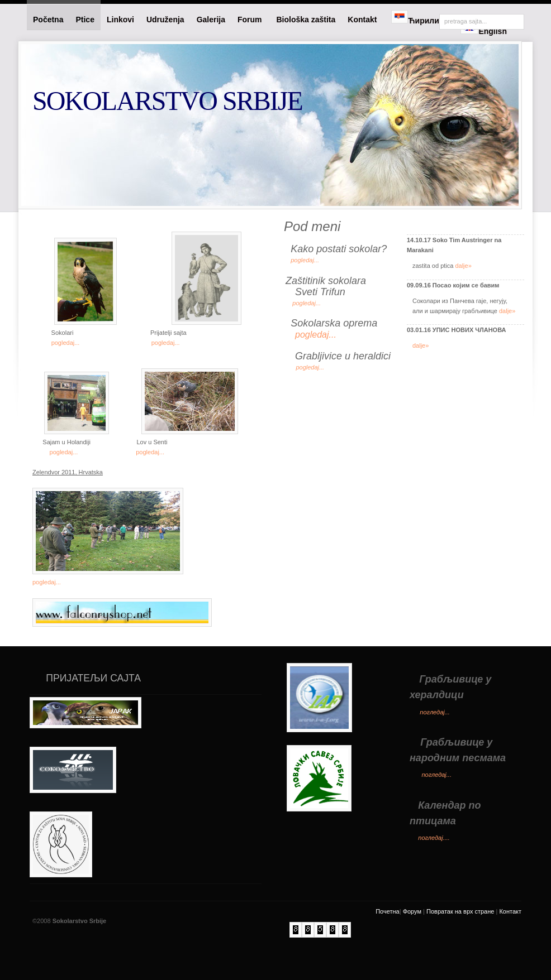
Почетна (388, 911)
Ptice (84, 19)
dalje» (463, 265)
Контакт (510, 911)
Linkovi (120, 19)
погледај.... (434, 837)
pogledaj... (65, 342)
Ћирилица (419, 17)
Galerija (211, 19)
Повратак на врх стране (460, 911)
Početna (48, 19)
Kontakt (363, 19)
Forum (251, 19)
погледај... (435, 712)
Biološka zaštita (305, 19)
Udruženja (165, 19)
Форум (412, 911)
